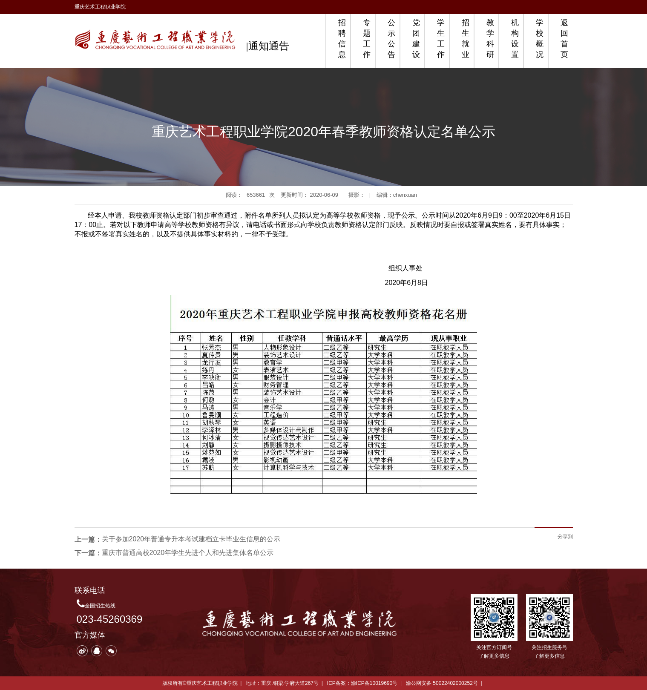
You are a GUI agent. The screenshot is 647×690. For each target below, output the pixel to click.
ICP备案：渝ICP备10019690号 (362, 683)
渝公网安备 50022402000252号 (442, 683)
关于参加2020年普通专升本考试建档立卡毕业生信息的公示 (191, 539)
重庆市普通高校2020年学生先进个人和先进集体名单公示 (188, 552)
